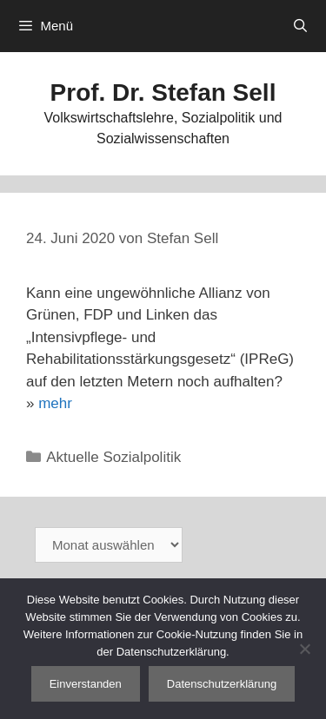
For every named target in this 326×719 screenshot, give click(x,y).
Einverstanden (86, 683)
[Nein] (304, 648)
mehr (55, 403)
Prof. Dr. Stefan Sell (163, 92)
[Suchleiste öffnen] (300, 26)
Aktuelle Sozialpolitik (113, 457)
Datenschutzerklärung (221, 683)
